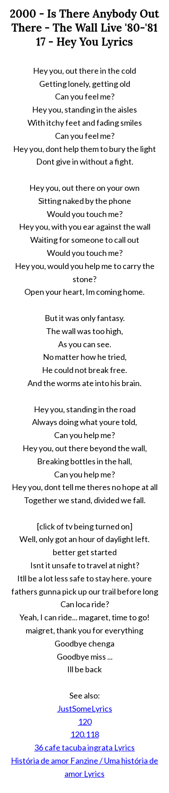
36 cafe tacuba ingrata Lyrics (84, 747)
